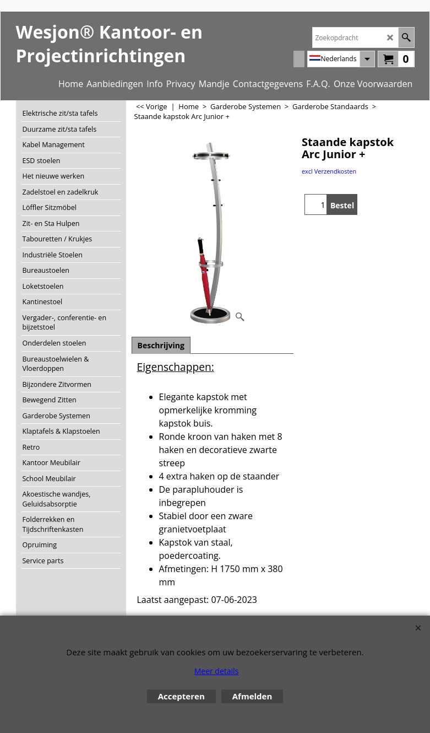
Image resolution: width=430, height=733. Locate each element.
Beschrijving (161, 345)
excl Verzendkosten (329, 171)
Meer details (216, 671)
